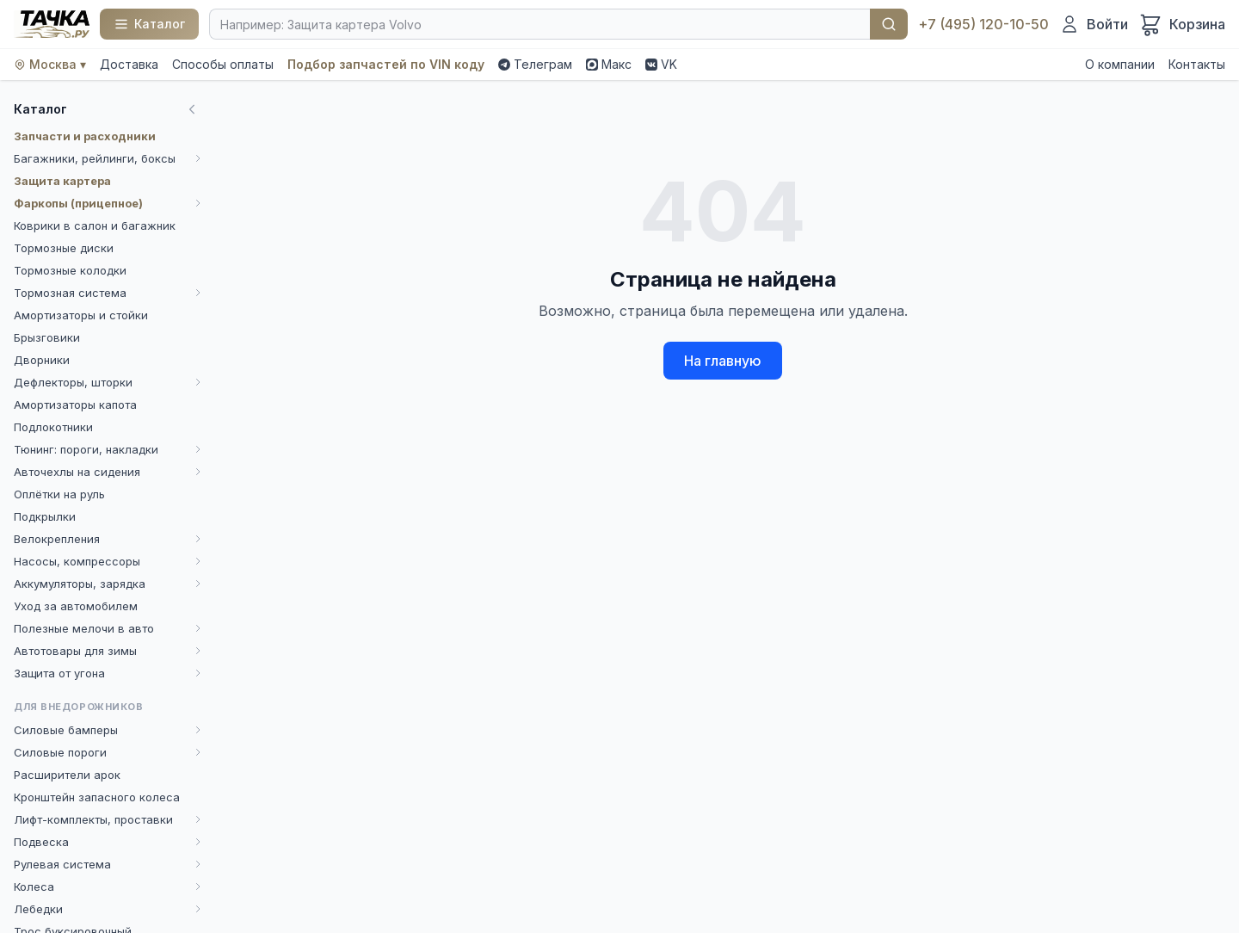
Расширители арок (67, 775)
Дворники (42, 360)
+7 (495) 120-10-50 (983, 24)
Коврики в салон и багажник (95, 225)
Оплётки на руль (59, 494)
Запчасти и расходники (85, 136)
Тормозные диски (64, 248)
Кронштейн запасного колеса (97, 797)
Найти (889, 24)
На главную (722, 360)
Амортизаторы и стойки (81, 315)
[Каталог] (149, 24)
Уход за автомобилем (76, 606)
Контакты (1196, 64)
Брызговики (47, 337)
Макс (609, 64)
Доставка (129, 64)
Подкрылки (45, 516)
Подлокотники (53, 427)
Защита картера (62, 181)
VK (661, 64)
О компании (1120, 64)
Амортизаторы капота (75, 404)
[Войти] (1093, 24)
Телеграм (535, 64)
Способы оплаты (223, 64)
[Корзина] (1181, 24)
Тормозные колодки (70, 270)
